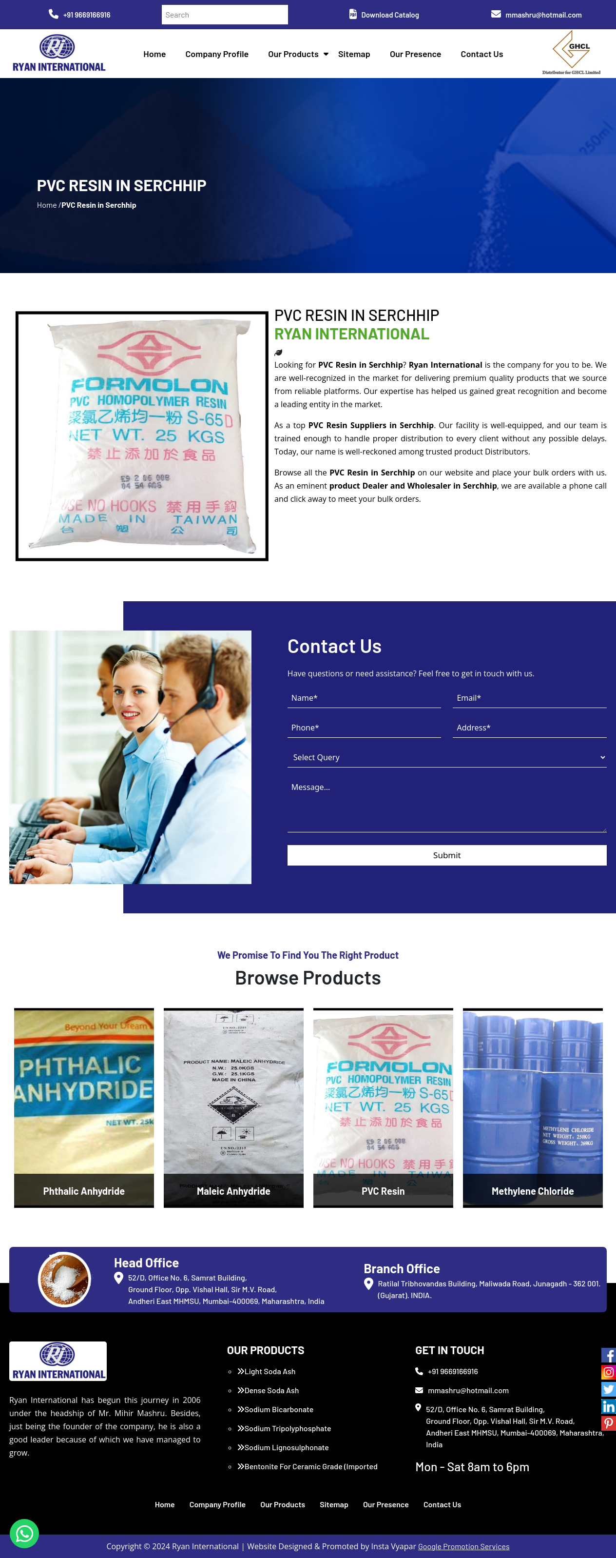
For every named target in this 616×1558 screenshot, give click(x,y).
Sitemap (354, 53)
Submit (447, 855)
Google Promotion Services (464, 1546)
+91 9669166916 (80, 14)
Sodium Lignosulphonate (283, 1447)
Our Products (293, 53)
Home (154, 53)
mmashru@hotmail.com (536, 14)
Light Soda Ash (266, 1371)
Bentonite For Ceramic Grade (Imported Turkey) (307, 1471)
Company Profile (217, 53)
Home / (49, 204)
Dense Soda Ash (268, 1390)
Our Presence (416, 53)
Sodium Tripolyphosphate (284, 1428)
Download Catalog (384, 14)
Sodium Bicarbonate (275, 1409)
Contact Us (482, 53)
